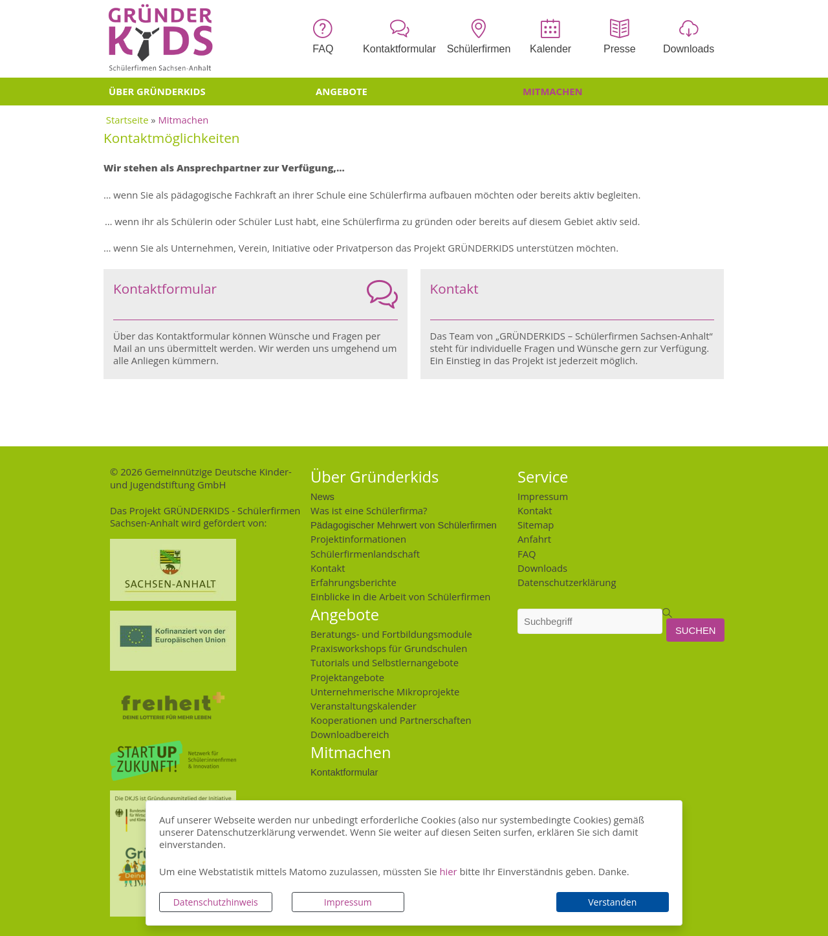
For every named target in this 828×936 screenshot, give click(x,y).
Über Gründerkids (157, 91)
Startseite (127, 119)
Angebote (341, 91)
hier (448, 871)
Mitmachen (553, 91)
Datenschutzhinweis (215, 902)
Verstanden (612, 902)
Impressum (348, 902)
